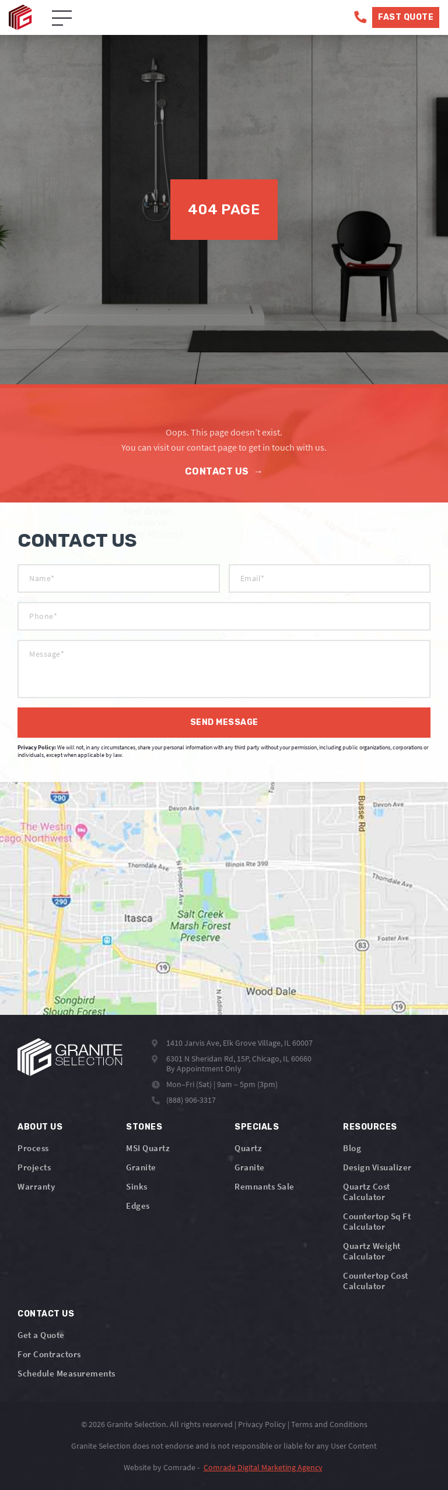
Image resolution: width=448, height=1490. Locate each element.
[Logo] (70, 1057)
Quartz (248, 1147)
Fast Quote (405, 17)
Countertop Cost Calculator (375, 1280)
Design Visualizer (377, 1167)
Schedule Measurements (67, 1373)
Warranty (36, 1186)
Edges (138, 1205)
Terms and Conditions (329, 1424)
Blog (352, 1147)
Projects (34, 1167)
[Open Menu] (62, 19)
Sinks (137, 1186)
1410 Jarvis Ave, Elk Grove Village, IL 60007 (239, 1043)
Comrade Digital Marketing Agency (263, 1467)
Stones (144, 1127)
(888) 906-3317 (191, 1100)
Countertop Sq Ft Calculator (377, 1221)
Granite (141, 1167)
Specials (257, 1127)
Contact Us (224, 471)
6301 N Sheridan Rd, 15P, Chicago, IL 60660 (239, 1058)
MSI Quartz (148, 1147)
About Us (40, 1127)
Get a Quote (41, 1334)
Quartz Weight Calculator (372, 1251)
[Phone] (360, 17)
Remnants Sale (265, 1186)
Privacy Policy (262, 1424)
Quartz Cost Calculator (366, 1191)
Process (33, 1147)
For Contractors (49, 1354)
